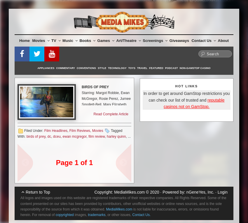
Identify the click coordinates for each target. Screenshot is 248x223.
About (223, 40)
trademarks (96, 215)
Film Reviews (79, 131)
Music (70, 40)
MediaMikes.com (129, 192)
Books (87, 40)
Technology (117, 68)
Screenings (155, 40)
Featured (156, 68)
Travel (142, 68)
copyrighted (65, 215)
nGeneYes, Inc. (200, 192)
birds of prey (36, 136)
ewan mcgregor (75, 136)
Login (223, 192)
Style (102, 68)
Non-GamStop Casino (195, 68)
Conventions (86, 68)
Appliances (46, 68)
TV (56, 40)
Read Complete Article (111, 114)
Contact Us (203, 40)
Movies (41, 40)
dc (49, 136)
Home (24, 40)
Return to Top (38, 192)
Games (105, 40)
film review (96, 136)
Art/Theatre (128, 40)
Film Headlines (55, 131)
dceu (57, 136)
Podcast (171, 68)
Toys (131, 68)
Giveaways (179, 40)
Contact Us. (141, 215)
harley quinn (116, 136)
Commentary (65, 68)
